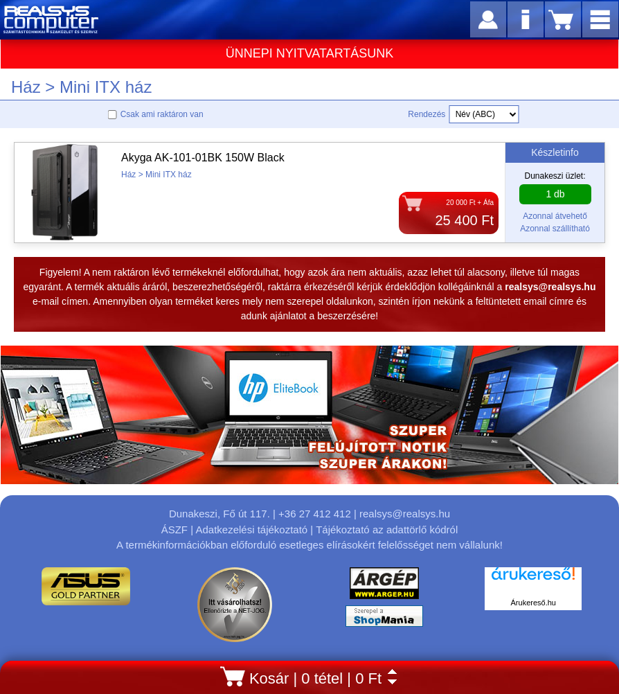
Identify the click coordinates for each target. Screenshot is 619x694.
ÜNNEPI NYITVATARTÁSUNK (310, 53)
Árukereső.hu (533, 602)
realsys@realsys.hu (404, 513)
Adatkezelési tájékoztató (251, 529)
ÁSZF (174, 529)
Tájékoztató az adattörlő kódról (387, 529)
